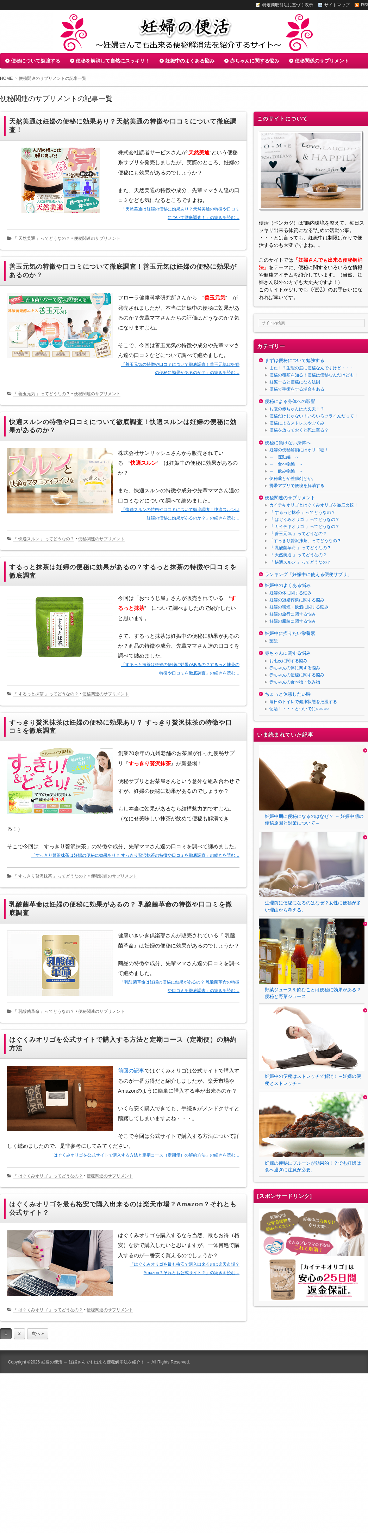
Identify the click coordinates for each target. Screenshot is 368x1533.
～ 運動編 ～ (284, 456)
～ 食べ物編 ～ (286, 464)
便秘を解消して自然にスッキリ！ (113, 61)
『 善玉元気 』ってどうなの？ (41, 393)
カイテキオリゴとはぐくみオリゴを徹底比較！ (313, 505)
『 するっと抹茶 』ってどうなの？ (46, 693)
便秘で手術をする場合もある (296, 389)
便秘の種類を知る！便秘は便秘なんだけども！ (313, 375)
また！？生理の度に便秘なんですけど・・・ (311, 368)
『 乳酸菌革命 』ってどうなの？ (43, 1011)
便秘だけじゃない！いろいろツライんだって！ (313, 416)
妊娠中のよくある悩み (189, 61)
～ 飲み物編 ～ (286, 471)
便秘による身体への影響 (290, 401)
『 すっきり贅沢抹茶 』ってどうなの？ (50, 876)
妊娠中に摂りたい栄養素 (290, 633)
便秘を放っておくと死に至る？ (299, 430)
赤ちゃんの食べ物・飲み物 (294, 681)
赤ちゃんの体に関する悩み (294, 667)
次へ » (38, 1333)
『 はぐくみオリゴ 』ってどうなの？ (48, 1175)
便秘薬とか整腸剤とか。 (292, 478)
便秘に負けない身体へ (288, 442)
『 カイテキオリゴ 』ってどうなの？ (304, 526)
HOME (6, 78)
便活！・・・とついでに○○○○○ (299, 708)
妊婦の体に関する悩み (290, 592)
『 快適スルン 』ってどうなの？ (43, 538)
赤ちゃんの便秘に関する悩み (296, 674)
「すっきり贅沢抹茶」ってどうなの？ (305, 540)
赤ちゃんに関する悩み (254, 61)
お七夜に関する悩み (288, 660)
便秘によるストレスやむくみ (296, 423)
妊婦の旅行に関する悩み (292, 614)
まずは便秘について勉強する (294, 360)
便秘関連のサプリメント (97, 238)
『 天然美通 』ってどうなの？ (41, 238)
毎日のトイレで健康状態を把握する (303, 701)
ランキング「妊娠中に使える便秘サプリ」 (308, 574)
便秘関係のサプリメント (322, 61)
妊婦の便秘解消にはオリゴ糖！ (299, 449)
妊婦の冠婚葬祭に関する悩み (296, 600)
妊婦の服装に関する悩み (292, 621)
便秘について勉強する (35, 61)
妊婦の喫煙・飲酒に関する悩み (299, 607)
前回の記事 (131, 1071)
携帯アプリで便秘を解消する (296, 485)
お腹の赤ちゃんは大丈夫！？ (296, 408)
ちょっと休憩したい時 (288, 694)
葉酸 (273, 640)
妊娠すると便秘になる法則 (294, 382)
